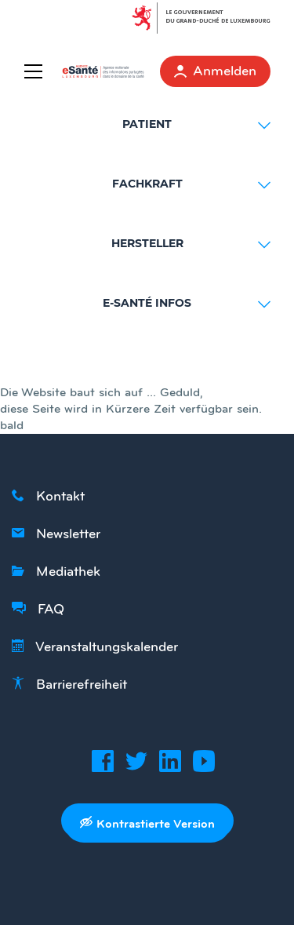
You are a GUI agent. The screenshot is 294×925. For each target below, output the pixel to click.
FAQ (38, 609)
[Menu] (37, 71)
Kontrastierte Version (147, 824)
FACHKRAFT (191, 184)
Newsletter (56, 533)
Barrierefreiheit (69, 684)
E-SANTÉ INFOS (186, 303)
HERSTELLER (191, 244)
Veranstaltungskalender (95, 646)
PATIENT (196, 124)
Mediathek (56, 571)
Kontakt (48, 496)
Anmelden (215, 70)
